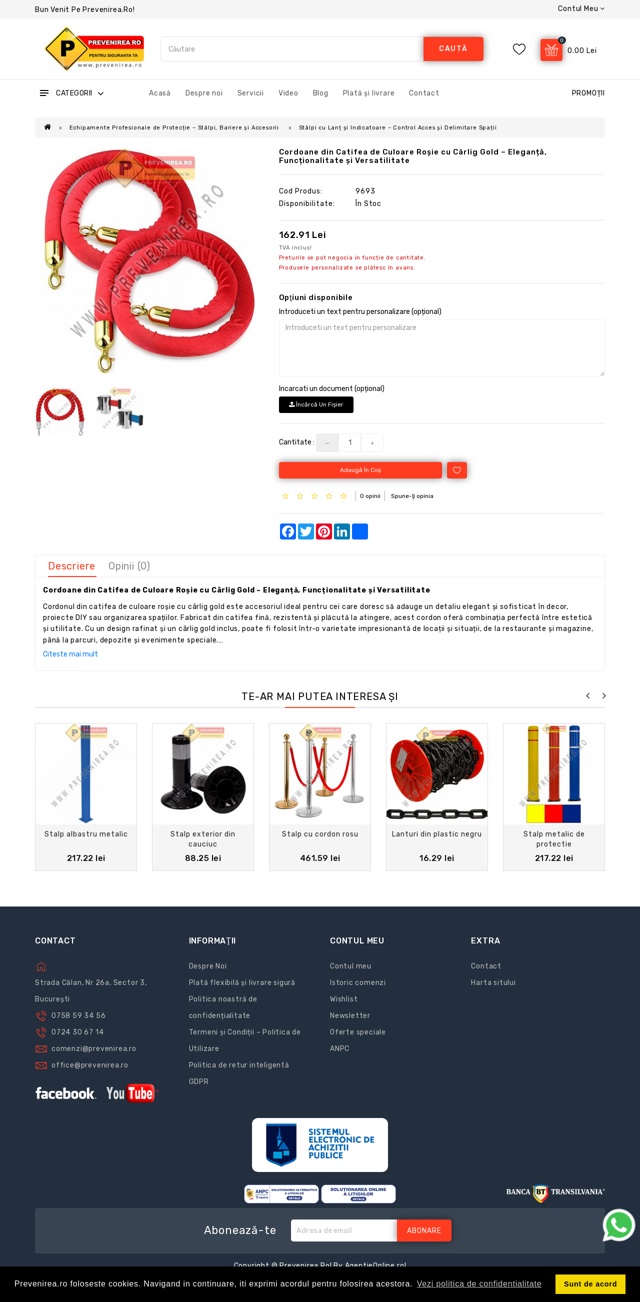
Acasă (160, 93)
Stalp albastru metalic (86, 834)
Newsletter (350, 1016)
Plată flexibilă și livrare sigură (242, 982)
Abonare (424, 1230)
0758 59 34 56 (79, 1016)
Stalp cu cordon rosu (320, 834)
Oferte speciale (358, 1032)
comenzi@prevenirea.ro (94, 1048)
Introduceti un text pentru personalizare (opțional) (360, 312)
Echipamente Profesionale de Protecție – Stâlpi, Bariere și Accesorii (175, 127)
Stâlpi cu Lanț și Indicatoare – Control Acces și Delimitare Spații (398, 127)
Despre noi (204, 93)
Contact (424, 93)
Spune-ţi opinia (412, 496)
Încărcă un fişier (316, 404)
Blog (320, 93)
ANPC (340, 1048)
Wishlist (344, 999)
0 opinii (370, 496)
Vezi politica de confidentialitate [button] (479, 1284)
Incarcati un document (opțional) (331, 388)
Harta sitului (493, 982)
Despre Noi (208, 966)
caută (453, 48)
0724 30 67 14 (78, 1032)
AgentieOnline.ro (374, 1266)
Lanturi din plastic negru (437, 834)
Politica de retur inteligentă (239, 1065)
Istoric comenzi (358, 982)
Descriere (72, 566)
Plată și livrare (369, 93)
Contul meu (351, 966)
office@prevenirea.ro (90, 1065)
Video (288, 93)
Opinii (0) (129, 566)
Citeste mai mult (70, 654)
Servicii (251, 93)
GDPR (199, 1082)
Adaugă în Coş (360, 470)
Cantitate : (296, 442)
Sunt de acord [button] (590, 1284)
